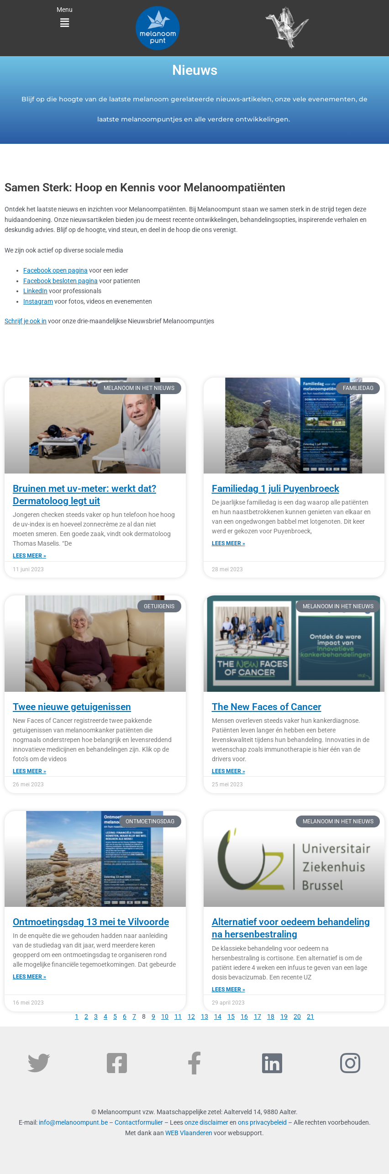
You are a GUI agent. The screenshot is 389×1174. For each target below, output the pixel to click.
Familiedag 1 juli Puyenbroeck (275, 488)
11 (178, 1016)
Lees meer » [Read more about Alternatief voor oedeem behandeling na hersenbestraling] (228, 989)
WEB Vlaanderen (188, 1133)
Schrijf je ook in (26, 321)
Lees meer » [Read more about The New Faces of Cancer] (228, 771)
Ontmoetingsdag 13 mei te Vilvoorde (91, 921)
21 (310, 1016)
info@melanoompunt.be (73, 1122)
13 (204, 1016)
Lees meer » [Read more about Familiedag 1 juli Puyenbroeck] (228, 543)
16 (244, 1016)
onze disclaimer (206, 1122)
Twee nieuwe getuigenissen (72, 706)
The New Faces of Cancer (266, 706)
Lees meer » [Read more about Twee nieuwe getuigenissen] (29, 771)
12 (191, 1016)
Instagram (38, 301)
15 (231, 1016)
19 (284, 1016)
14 (217, 1016)
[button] (65, 23)
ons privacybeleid (262, 1122)
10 (164, 1016)
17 (257, 1016)
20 (297, 1016)
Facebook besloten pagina (60, 280)
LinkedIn (35, 291)
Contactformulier (139, 1122)
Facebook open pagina (55, 270)
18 (270, 1016)
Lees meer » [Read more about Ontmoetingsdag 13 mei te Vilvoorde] (29, 977)
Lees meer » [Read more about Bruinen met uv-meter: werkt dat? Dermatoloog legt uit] (29, 556)
